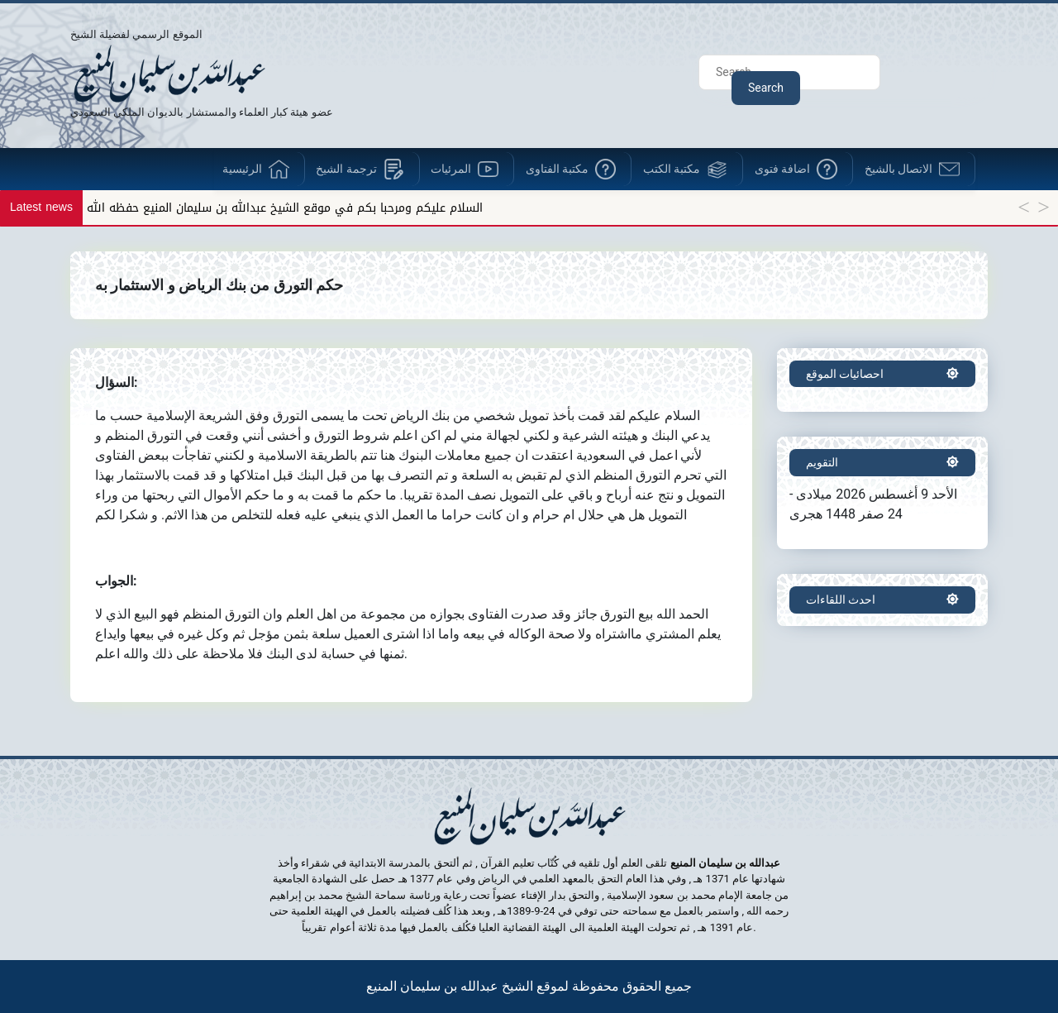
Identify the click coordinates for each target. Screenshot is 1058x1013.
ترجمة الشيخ (346, 168)
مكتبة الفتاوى (557, 168)
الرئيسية (242, 168)
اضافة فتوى (782, 168)
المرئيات (451, 168)
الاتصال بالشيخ (898, 168)
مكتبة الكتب (671, 168)
